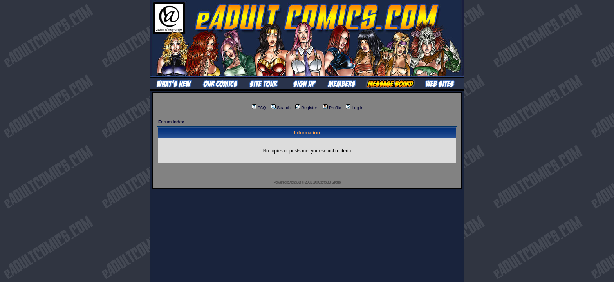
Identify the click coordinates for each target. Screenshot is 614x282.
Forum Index (171, 121)
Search (281, 107)
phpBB (296, 182)
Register (306, 107)
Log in (354, 107)
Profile (332, 107)
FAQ (259, 107)
